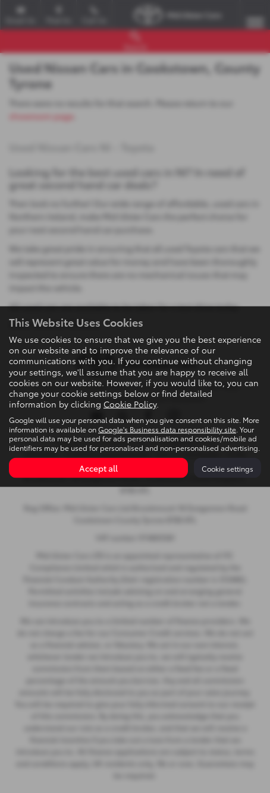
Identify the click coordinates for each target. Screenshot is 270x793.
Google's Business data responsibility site (167, 429)
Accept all (98, 468)
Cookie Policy (129, 404)
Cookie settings (227, 468)
